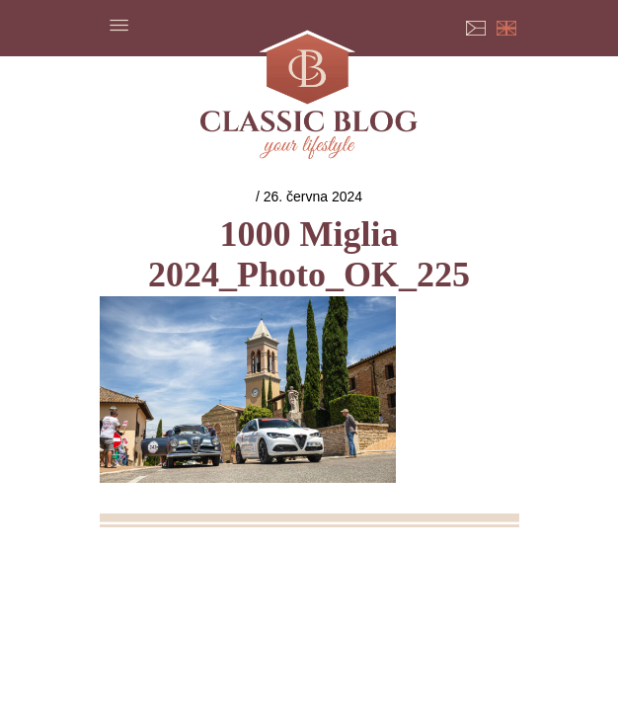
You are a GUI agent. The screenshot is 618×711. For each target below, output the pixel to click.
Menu (119, 24)
